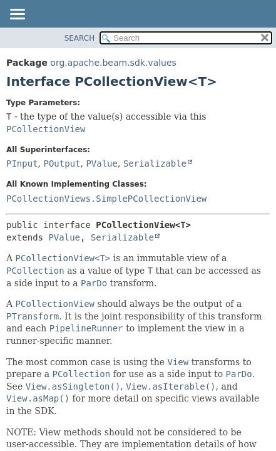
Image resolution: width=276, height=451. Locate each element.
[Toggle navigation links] (17, 15)
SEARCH (79, 38)
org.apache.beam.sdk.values (113, 63)
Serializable (155, 163)
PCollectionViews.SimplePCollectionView (106, 199)
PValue (102, 163)
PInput (22, 163)
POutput (61, 163)
